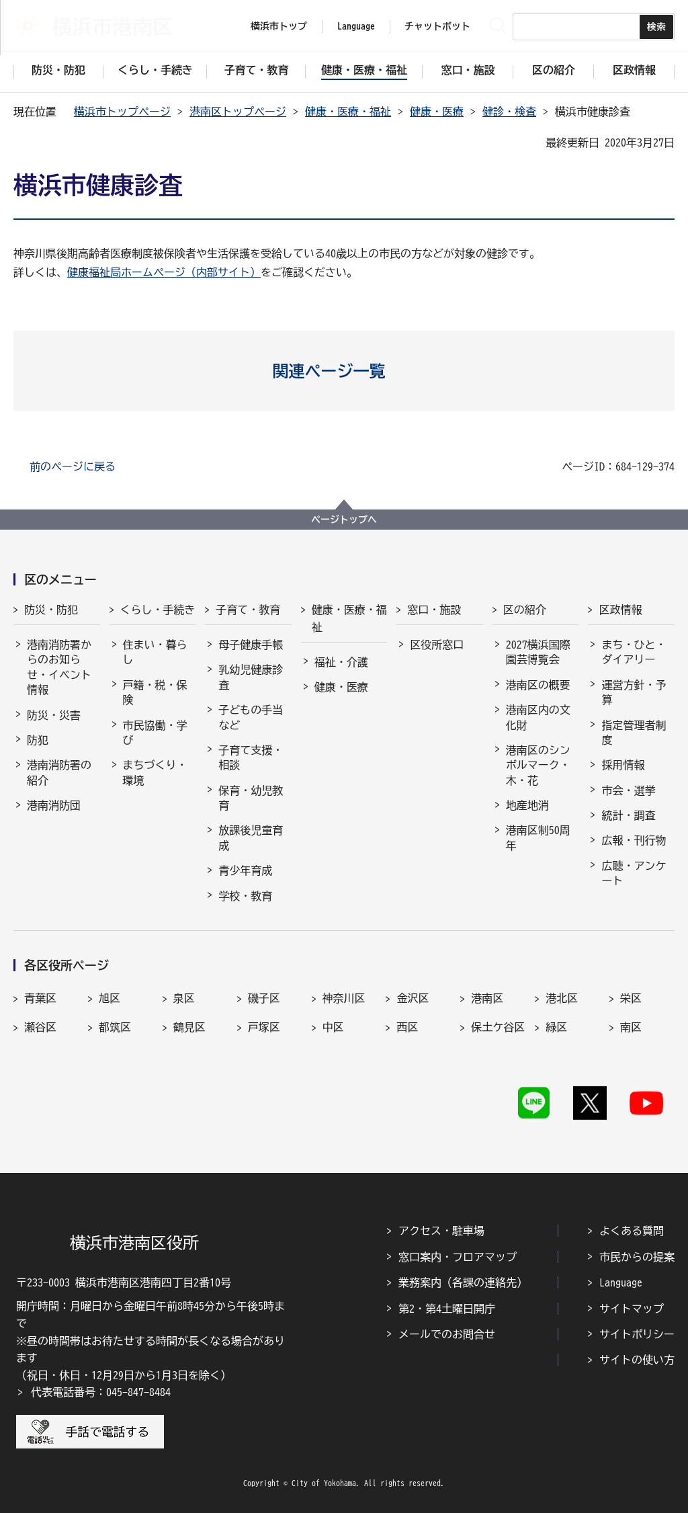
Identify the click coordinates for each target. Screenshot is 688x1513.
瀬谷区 (40, 1027)
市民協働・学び (155, 732)
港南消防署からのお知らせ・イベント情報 (59, 667)
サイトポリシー (637, 1334)
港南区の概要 (538, 685)
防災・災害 (54, 715)
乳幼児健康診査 (250, 677)
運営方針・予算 (633, 692)
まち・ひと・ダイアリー (633, 652)
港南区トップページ (237, 111)
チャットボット (437, 26)
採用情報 (622, 765)
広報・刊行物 (633, 840)
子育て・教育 (248, 609)
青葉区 (40, 998)
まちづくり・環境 (155, 772)
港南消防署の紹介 (59, 772)
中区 (333, 1027)
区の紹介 (524, 609)
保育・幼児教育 (250, 798)
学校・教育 (245, 896)
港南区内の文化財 (538, 717)
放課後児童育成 (250, 837)
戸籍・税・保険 (155, 692)
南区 (631, 1027)
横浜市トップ (279, 26)
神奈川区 (344, 998)
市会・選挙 (628, 790)
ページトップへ (344, 519)
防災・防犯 (51, 609)
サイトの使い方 (637, 1359)
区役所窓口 (437, 644)
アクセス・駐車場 (441, 1230)
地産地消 (527, 805)
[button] (344, 371)
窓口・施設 (434, 609)
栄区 (631, 998)
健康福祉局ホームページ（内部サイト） (164, 272)
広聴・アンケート (633, 873)
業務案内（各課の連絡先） (462, 1282)
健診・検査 (509, 111)
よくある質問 (631, 1230)
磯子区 (264, 998)
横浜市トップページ (122, 111)
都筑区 (115, 1027)
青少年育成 (245, 870)
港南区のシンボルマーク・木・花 (538, 765)
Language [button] (356, 26)
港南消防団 (54, 805)
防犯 (37, 740)
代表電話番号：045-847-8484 (101, 1392)
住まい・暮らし (155, 652)
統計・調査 (628, 815)
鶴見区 (189, 1027)
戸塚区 (264, 1027)
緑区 (556, 1027)
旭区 (109, 998)
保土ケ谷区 (498, 1027)
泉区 (184, 998)
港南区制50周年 (538, 837)
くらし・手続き (158, 609)
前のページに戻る (73, 466)
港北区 (562, 998)
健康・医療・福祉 (348, 111)
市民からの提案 (637, 1257)
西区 (407, 1027)
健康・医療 (437, 111)
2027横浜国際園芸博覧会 (538, 652)
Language (620, 1282)
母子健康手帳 (250, 644)
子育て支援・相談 (250, 757)
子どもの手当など (250, 717)
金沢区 (412, 998)
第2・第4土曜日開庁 (446, 1308)
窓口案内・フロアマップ (457, 1257)
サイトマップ (631, 1308)
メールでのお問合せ (446, 1334)
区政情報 (620, 609)
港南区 (487, 998)
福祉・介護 (341, 662)
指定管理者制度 (633, 732)
